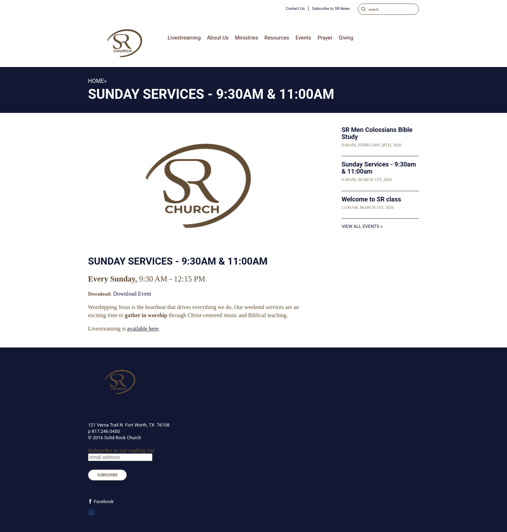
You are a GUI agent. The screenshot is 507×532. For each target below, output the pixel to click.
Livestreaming (184, 38)
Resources (276, 38)
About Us (218, 38)
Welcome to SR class (371, 199)
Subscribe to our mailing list (121, 450)
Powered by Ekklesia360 (91, 512)
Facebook (103, 501)
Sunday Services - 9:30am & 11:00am (379, 168)
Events (303, 38)
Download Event (132, 294)
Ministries (246, 38)
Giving (346, 38)
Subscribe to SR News (331, 8)
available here (142, 329)
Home (96, 81)
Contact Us (295, 8)
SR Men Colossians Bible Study (377, 133)
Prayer (325, 38)
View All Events (360, 226)
